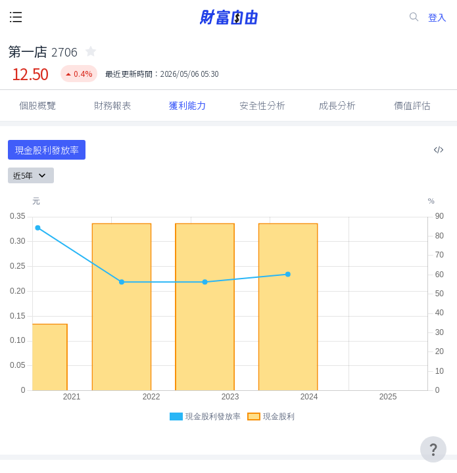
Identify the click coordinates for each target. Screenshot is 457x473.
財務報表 (112, 105)
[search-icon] (414, 17)
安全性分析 (262, 105)
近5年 (31, 175)
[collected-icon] (90, 51)
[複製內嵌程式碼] (438, 149)
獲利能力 (187, 105)
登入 (437, 17)
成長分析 (337, 105)
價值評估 (412, 105)
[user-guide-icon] (433, 449)
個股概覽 (37, 105)
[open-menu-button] (16, 17)
